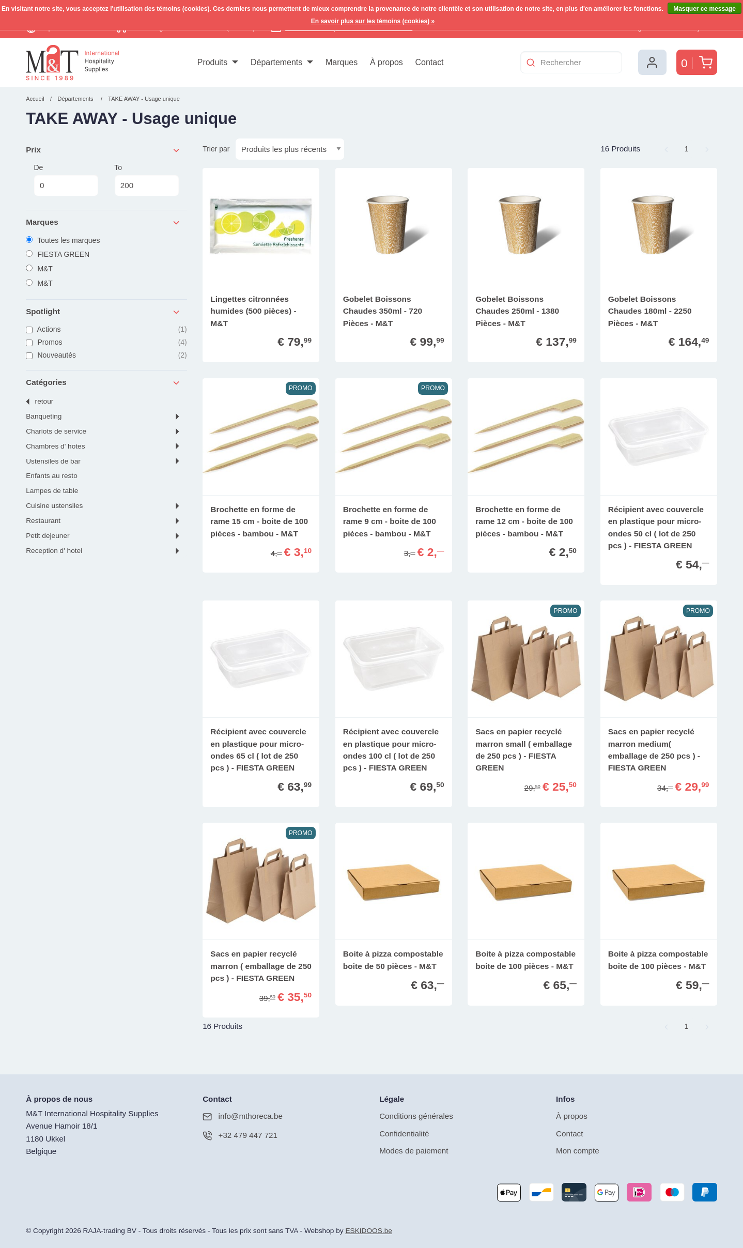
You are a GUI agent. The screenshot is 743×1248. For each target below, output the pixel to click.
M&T (39, 269)
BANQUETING (43, 416)
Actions (106, 329)
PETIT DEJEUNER (47, 536)
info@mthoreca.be (243, 1116)
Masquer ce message (704, 8)
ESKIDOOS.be (368, 1231)
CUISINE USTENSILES (54, 506)
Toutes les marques (63, 240)
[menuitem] (218, 62)
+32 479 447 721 (240, 1136)
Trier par (216, 149)
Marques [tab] (103, 222)
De (66, 179)
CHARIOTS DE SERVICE (56, 431)
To (146, 179)
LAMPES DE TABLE (52, 491)
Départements (75, 99)
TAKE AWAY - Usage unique (143, 99)
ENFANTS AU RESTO (52, 476)
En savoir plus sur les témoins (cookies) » (373, 21)
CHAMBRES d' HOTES (55, 446)
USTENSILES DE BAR (53, 461)
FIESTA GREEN (57, 254)
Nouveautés (106, 355)
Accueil (35, 99)
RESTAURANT (43, 521)
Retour (44, 401)
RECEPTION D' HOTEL (54, 550)
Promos (106, 342)
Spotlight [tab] (103, 312)
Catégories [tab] (103, 383)
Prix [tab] (103, 150)
